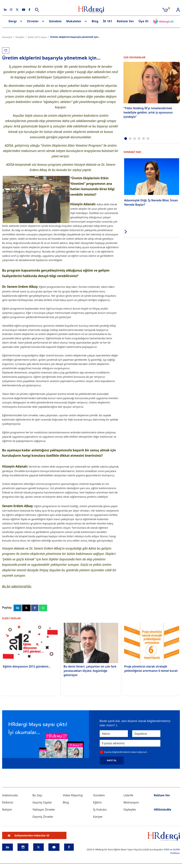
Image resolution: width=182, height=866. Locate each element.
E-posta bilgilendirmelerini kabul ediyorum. (126, 753)
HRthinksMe (162, 811)
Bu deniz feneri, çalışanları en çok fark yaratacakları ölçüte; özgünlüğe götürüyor (90, 671)
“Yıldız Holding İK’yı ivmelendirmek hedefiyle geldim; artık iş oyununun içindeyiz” (148, 112)
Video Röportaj (73, 796)
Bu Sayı (37, 796)
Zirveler (33, 21)
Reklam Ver (125, 21)
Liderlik (128, 796)
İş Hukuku (100, 811)
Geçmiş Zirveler (43, 818)
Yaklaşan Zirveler (44, 811)
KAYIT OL (112, 761)
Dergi (13, 21)
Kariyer (98, 818)
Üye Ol (143, 21)
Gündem (55, 21)
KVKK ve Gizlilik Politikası (172, 852)
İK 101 (107, 21)
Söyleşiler (129, 811)
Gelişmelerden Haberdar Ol (28, 836)
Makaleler (73, 21)
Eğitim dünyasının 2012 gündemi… (27, 667)
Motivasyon (131, 803)
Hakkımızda (10, 796)
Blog (95, 21)
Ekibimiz (7, 803)
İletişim (7, 811)
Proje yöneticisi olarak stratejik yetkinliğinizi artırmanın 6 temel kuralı (151, 669)
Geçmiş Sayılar (42, 803)
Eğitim (97, 803)
